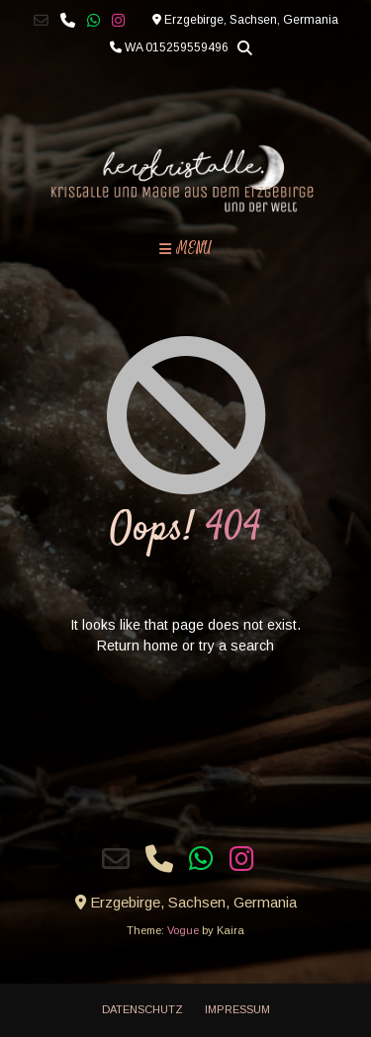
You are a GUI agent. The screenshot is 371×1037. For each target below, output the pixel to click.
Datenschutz (142, 1009)
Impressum (237, 1009)
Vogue (183, 930)
